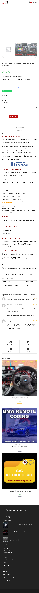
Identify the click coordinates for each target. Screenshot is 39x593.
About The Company (7, 543)
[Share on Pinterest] (11, 350)
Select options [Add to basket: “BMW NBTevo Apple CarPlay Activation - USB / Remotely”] (19, 405)
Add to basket (13, 116)
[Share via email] (28, 350)
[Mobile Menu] (34, 2)
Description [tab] (19, 125)
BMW (24, 397)
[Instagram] (8, 561)
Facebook (18, 87)
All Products (21, 397)
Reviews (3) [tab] (19, 130)
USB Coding (17, 397)
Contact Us (6, 544)
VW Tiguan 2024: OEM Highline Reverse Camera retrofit (19, 523)
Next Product (33, 57)
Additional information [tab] (19, 127)
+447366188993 (23, 210)
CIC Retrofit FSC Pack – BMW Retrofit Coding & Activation (19, 491)
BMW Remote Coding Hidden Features (19, 446)
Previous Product (7, 57)
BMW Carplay (13, 397)
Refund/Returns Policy (8, 548)
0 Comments (16, 525)
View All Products (7, 553)
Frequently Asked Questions (9, 550)
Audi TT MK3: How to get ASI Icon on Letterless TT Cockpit (20, 535)
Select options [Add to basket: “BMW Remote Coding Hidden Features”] (19, 451)
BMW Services (16, 444)
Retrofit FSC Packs (16, 490)
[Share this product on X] (10, 343)
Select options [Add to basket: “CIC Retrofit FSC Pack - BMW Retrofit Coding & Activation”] (19, 496)
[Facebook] (4, 561)
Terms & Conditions (7, 546)
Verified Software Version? (16, 105)
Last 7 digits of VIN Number (12, 109)
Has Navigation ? (5, 100)
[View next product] (36, 57)
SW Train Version (8, 95)
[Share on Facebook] (28, 343)
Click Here (8, 517)
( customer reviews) (9, 68)
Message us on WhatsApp (8, 555)
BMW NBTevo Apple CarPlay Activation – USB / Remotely (19, 398)
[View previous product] (3, 57)
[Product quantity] (3, 116)
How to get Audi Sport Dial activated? (15, 529)
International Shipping (8, 551)
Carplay (27, 397)
